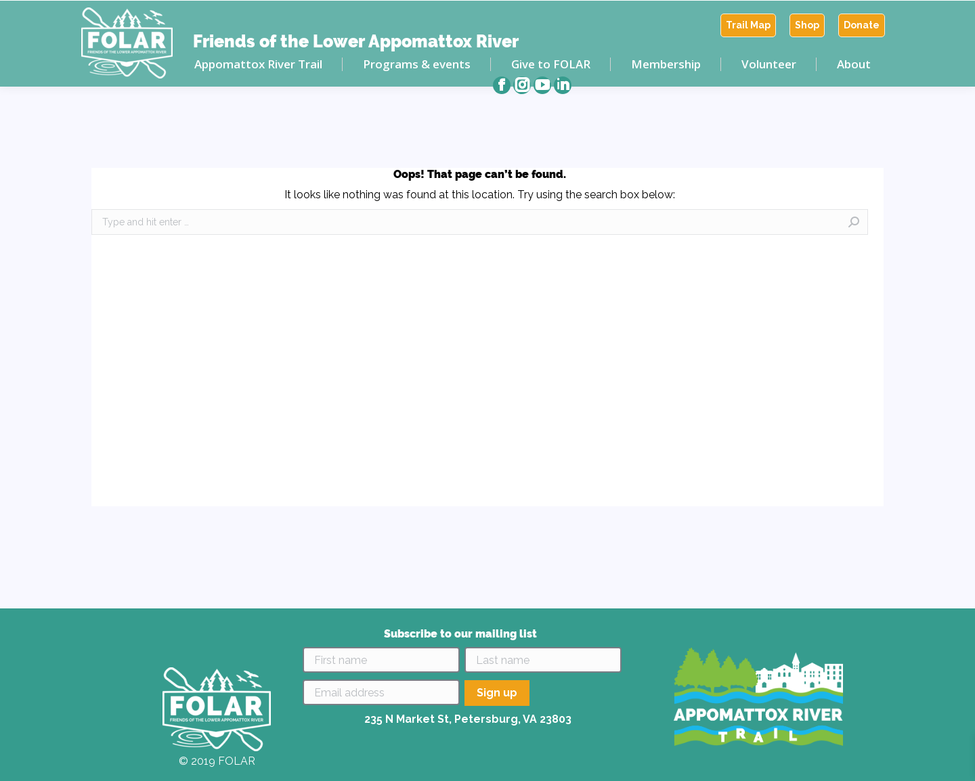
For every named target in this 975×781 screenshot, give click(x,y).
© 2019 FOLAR (217, 761)
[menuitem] (748, 25)
